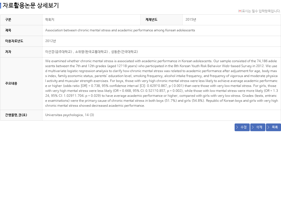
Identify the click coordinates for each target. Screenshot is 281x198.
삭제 (259, 127)
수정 (244, 127)
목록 (275, 127)
